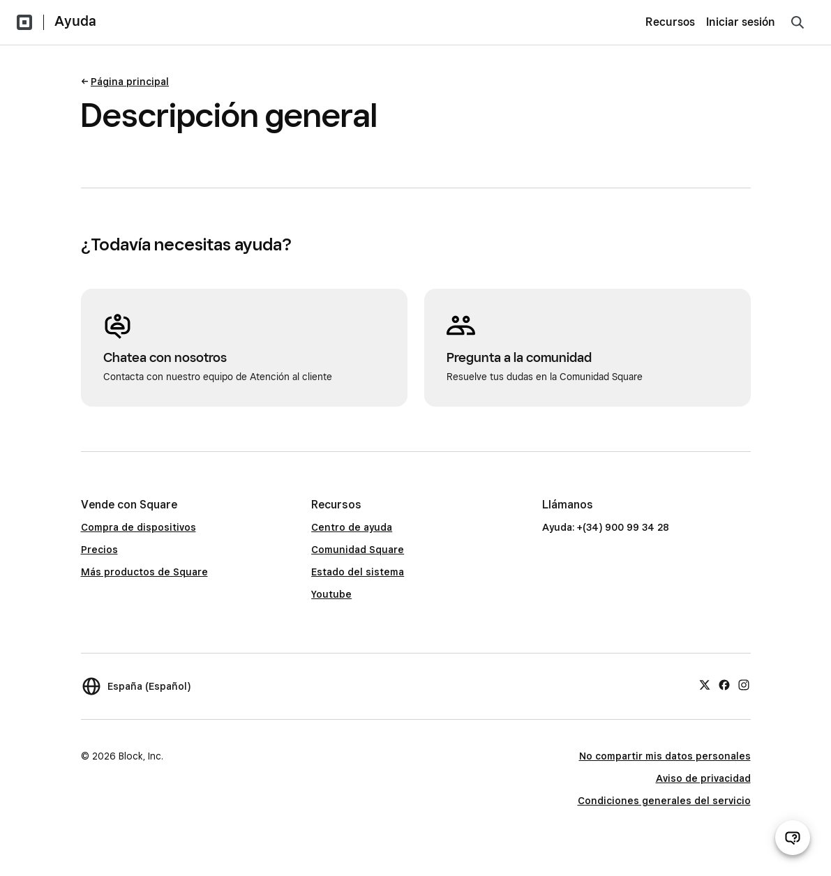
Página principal (130, 81)
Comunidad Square (357, 549)
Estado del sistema (357, 571)
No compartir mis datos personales (665, 756)
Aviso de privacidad (703, 778)
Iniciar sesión (740, 22)
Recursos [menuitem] (670, 22)
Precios (99, 549)
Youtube (331, 594)
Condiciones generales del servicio (664, 800)
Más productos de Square (144, 571)
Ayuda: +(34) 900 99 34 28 (605, 527)
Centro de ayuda (351, 527)
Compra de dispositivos (138, 527)
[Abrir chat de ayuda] (792, 837)
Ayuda (75, 21)
